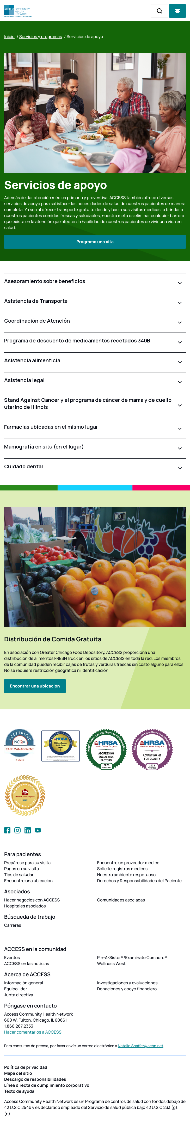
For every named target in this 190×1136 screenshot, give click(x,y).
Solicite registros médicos (122, 868)
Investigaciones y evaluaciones (127, 983)
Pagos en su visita (21, 868)
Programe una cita (95, 241)
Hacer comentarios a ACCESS (33, 1032)
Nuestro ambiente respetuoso (126, 874)
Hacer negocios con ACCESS (32, 900)
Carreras (12, 925)
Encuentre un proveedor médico (128, 862)
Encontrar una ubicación (35, 686)
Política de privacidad (25, 1067)
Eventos (12, 957)
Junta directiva (18, 995)
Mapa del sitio (18, 1073)
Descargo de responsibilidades (35, 1079)
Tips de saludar (19, 874)
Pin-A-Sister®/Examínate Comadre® (132, 957)
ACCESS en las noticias (26, 963)
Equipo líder (15, 989)
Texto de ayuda (19, 1091)
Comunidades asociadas (121, 900)
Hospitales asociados (25, 906)
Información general (23, 983)
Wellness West (111, 963)
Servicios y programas (40, 36)
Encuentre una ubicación (28, 880)
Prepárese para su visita (27, 862)
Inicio (9, 36)
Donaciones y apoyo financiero (127, 989)
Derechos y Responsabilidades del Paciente (139, 880)
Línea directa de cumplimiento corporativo (46, 1085)
